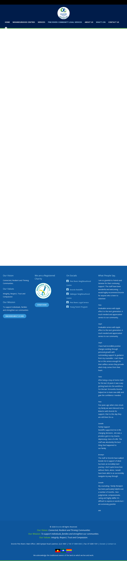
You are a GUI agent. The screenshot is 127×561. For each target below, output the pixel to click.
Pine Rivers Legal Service (79, 302)
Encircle (59, 527)
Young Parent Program (79, 307)
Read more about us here (14, 316)
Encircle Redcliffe (76, 290)
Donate (102, 544)
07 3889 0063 (77, 544)
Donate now (41, 305)
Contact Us (111, 544)
